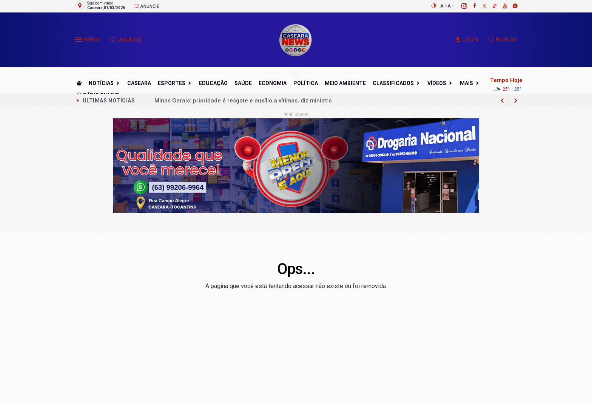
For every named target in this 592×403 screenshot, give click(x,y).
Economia (273, 83)
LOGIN (466, 39)
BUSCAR (502, 39)
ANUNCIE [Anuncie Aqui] (126, 40)
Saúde (243, 83)
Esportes (171, 83)
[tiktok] (490, 6)
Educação (213, 83)
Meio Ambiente (345, 83)
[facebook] (470, 6)
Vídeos (436, 83)
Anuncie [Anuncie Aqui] (146, 6)
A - (450, 6)
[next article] (502, 100)
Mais (466, 83)
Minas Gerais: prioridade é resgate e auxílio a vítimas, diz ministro (243, 100)
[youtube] (500, 6)
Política (305, 83)
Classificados (393, 83)
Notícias (101, 83)
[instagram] (460, 6)
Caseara (139, 83)
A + (443, 6)
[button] (79, 41)
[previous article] (516, 100)
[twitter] (480, 6)
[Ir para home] (79, 83)
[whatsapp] (511, 6)
